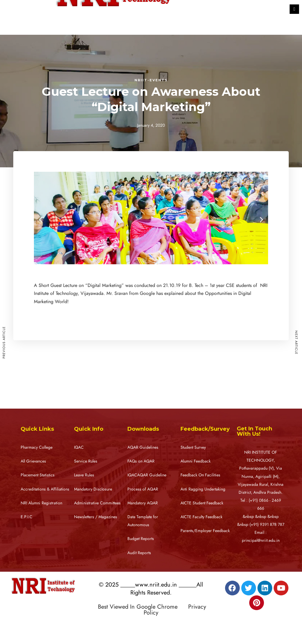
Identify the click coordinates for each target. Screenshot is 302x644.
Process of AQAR (142, 489)
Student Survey (193, 447)
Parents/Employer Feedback (205, 531)
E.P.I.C (26, 517)
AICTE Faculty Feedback (201, 517)
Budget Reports (140, 538)
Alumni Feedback (195, 461)
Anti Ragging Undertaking (202, 489)
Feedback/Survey (205, 429)
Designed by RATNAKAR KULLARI (133, 625)
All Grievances (33, 461)
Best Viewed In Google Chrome (142, 606)
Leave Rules (84, 475)
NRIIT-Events (151, 80)
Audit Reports (139, 553)
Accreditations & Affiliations (45, 489)
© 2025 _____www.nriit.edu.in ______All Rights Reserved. (151, 588)
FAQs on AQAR (141, 461)
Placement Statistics (38, 475)
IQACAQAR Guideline (146, 475)
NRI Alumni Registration (41, 503)
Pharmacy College (36, 447)
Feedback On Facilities (200, 475)
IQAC (79, 447)
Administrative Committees (97, 503)
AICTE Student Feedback (201, 503)
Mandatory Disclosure (93, 489)
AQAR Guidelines (142, 447)
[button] (40, 219)
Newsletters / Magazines (95, 517)
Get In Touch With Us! (254, 431)
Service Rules (85, 461)
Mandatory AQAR (142, 503)
